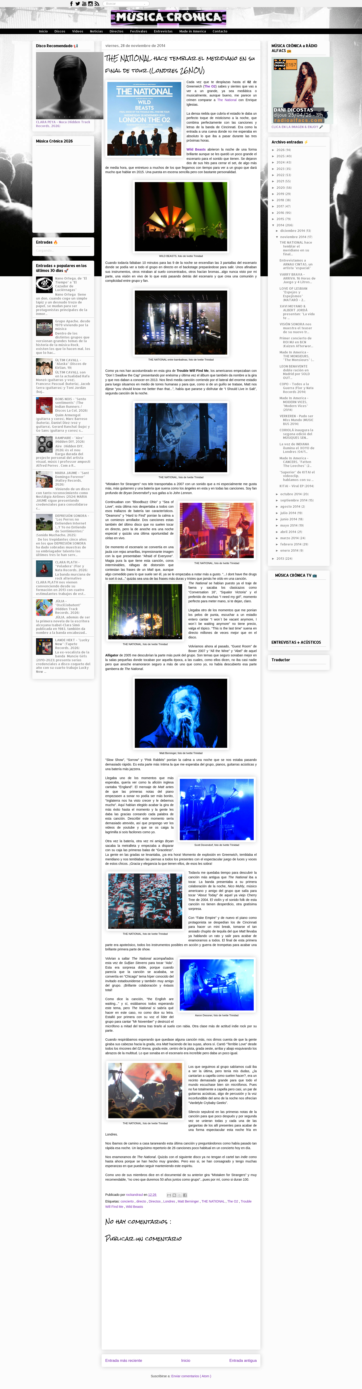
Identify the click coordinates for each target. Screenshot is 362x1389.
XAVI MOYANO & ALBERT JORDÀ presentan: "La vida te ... (297, 312)
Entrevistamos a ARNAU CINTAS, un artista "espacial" (296, 264)
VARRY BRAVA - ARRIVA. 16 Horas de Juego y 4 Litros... (298, 278)
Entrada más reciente (123, 1360)
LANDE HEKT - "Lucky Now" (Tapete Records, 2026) (72, 644)
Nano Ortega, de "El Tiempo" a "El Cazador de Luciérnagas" (71, 284)
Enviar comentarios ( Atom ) (191, 1376)
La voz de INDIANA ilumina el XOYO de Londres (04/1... (297, 448)
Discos (59, 31)
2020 (281, 187)
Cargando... (45, 250)
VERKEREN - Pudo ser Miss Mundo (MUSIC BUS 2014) (297, 420)
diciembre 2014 (293, 231)
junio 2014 (289, 519)
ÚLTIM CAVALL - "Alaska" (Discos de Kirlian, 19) (71, 364)
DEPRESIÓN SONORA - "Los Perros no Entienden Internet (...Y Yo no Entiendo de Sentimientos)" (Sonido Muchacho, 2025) (62, 525)
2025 (281, 156)
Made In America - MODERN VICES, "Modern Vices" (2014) (294, 403)
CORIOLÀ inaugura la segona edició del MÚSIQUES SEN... (296, 434)
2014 (281, 225)
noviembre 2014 (293, 237)
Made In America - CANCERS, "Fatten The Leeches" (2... (295, 462)
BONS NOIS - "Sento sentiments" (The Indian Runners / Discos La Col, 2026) (71, 404)
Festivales (138, 31)
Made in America (192, 31)
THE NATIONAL (214, 1201)
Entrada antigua (243, 1360)
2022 (281, 175)
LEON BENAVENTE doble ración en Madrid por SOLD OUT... (295, 372)
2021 (281, 181)
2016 (281, 213)
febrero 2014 (291, 544)
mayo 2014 (289, 525)
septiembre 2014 (294, 500)
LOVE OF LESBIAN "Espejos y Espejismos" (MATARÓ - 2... (293, 294)
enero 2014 (289, 550)
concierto (128, 1201)
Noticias (96, 31)
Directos (117, 31)
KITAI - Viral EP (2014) (297, 486)
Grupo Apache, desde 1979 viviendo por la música (72, 325)
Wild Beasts (196, 149)
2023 (281, 169)
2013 (281, 558)
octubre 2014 (291, 494)
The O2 (233, 1201)
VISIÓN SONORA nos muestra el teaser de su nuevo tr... (296, 328)
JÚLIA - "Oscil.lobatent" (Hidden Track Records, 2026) (68, 606)
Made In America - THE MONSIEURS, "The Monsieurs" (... (297, 356)
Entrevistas (163, 31)
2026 (281, 150)
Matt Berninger (189, 1201)
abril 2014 (288, 532)
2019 (281, 194)
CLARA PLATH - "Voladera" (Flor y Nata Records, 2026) (71, 566)
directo (141, 1201)
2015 (281, 219)
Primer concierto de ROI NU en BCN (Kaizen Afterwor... (296, 342)
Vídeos (77, 31)
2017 (281, 206)
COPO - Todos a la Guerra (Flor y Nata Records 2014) (297, 388)
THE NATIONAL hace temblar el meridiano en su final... (296, 248)
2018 (281, 200)
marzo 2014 (290, 538)
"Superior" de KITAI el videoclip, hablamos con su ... (297, 476)
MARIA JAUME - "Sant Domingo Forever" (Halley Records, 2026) (72, 478)
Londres (169, 1201)
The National (227, 100)
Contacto (220, 31)
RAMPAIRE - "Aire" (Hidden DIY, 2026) (70, 440)
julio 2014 (288, 513)
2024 (281, 162)
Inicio (43, 31)
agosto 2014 (290, 506)
